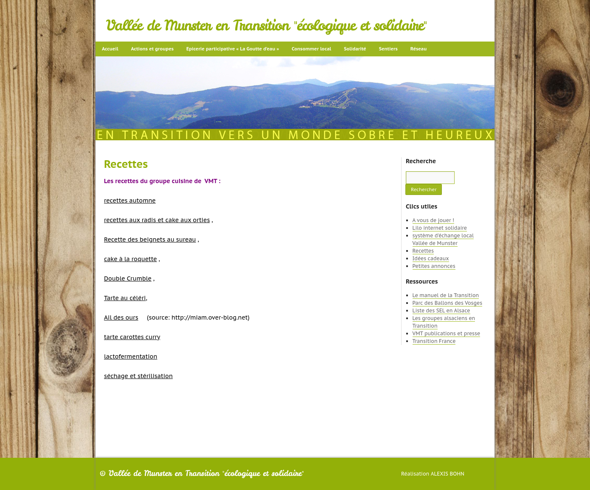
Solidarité (355, 49)
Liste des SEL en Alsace (441, 310)
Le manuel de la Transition (446, 295)
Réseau (418, 49)
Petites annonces (434, 266)
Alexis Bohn (447, 474)
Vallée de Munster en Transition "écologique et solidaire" (266, 25)
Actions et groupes (152, 49)
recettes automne (130, 200)
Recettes (423, 251)
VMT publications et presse (446, 333)
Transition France (434, 341)
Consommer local (311, 49)
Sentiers (388, 49)
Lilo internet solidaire (440, 228)
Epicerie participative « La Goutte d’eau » (232, 49)
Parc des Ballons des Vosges (448, 303)
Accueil (110, 49)
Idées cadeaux (431, 258)
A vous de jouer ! (433, 220)
